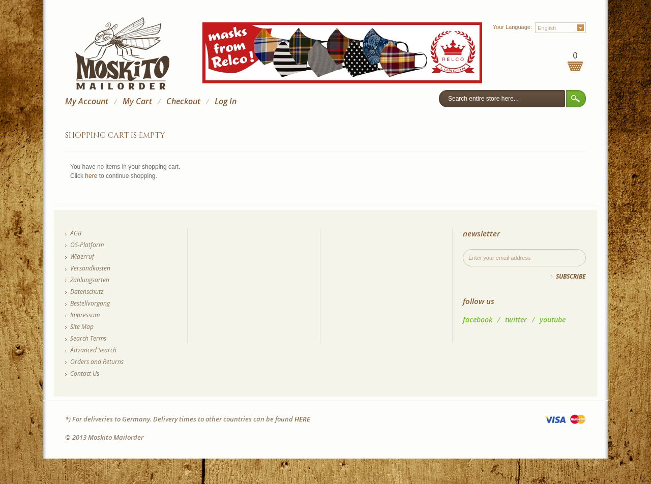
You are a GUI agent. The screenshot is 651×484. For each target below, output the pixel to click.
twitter (516, 319)
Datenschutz (86, 291)
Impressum (85, 315)
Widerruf (82, 256)
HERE (302, 419)
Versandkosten (90, 268)
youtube (553, 319)
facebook (477, 319)
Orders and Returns (97, 361)
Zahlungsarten (89, 280)
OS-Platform (87, 244)
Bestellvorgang (90, 303)
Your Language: (512, 27)
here (91, 175)
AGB (75, 233)
